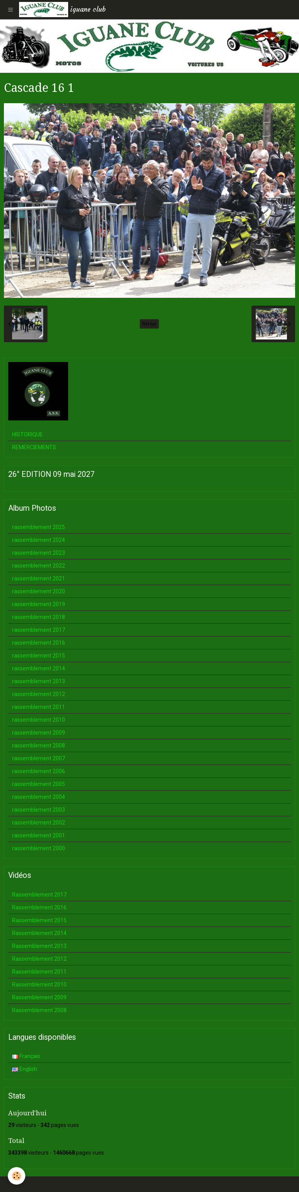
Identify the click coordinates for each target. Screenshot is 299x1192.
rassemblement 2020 (38, 591)
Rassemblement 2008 (39, 1010)
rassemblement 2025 (38, 527)
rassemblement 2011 (38, 707)
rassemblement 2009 (38, 733)
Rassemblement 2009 (39, 997)
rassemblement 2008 (38, 745)
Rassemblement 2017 (39, 894)
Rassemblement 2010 (39, 984)
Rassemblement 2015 (39, 920)
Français (26, 1056)
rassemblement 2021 (38, 578)
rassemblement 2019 (38, 604)
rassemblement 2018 (38, 617)
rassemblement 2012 (38, 694)
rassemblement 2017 (38, 630)
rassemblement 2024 (38, 540)
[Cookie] (16, 1176)
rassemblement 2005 (38, 784)
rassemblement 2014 (38, 668)
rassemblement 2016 (38, 643)
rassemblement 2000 (38, 848)
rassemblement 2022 (38, 566)
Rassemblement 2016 (39, 907)
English (24, 1069)
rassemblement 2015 (38, 655)
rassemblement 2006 (38, 771)
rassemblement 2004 (38, 797)
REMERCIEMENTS (34, 447)
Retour (149, 324)
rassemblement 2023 (38, 553)
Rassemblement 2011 (39, 972)
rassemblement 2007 (38, 758)
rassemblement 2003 (38, 810)
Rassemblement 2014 (39, 933)
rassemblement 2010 (38, 720)
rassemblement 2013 (38, 681)
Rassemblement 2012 (39, 959)
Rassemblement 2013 (39, 946)
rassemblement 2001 (38, 835)
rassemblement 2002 (38, 822)
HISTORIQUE (27, 434)
